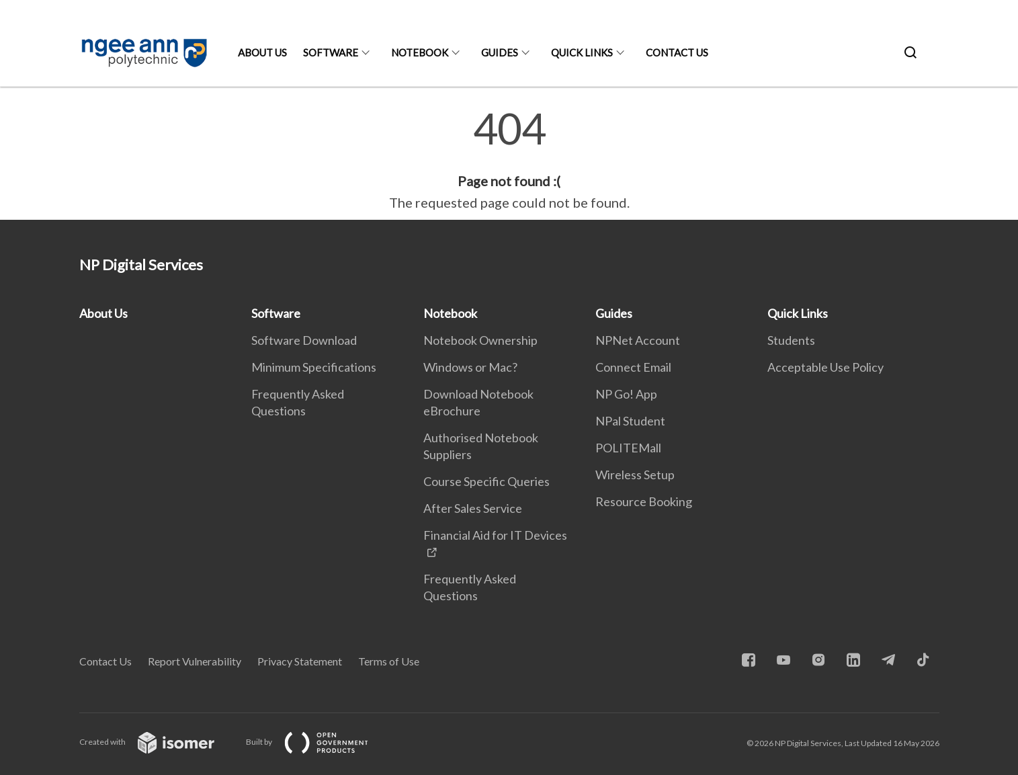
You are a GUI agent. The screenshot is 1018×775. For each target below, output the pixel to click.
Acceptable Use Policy (825, 367)
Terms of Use (388, 661)
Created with (157, 742)
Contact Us (677, 52)
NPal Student (630, 420)
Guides (499, 52)
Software (330, 52)
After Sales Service (472, 508)
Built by (318, 742)
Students (791, 340)
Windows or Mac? (470, 367)
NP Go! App (626, 393)
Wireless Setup (635, 474)
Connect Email (633, 367)
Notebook (419, 52)
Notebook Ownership (480, 340)
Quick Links (582, 52)
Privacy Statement (299, 661)
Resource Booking (643, 501)
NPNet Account (637, 340)
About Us (262, 52)
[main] (509, 160)
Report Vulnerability (194, 661)
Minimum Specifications (313, 367)
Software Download (304, 340)
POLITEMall (628, 447)
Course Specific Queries (486, 481)
